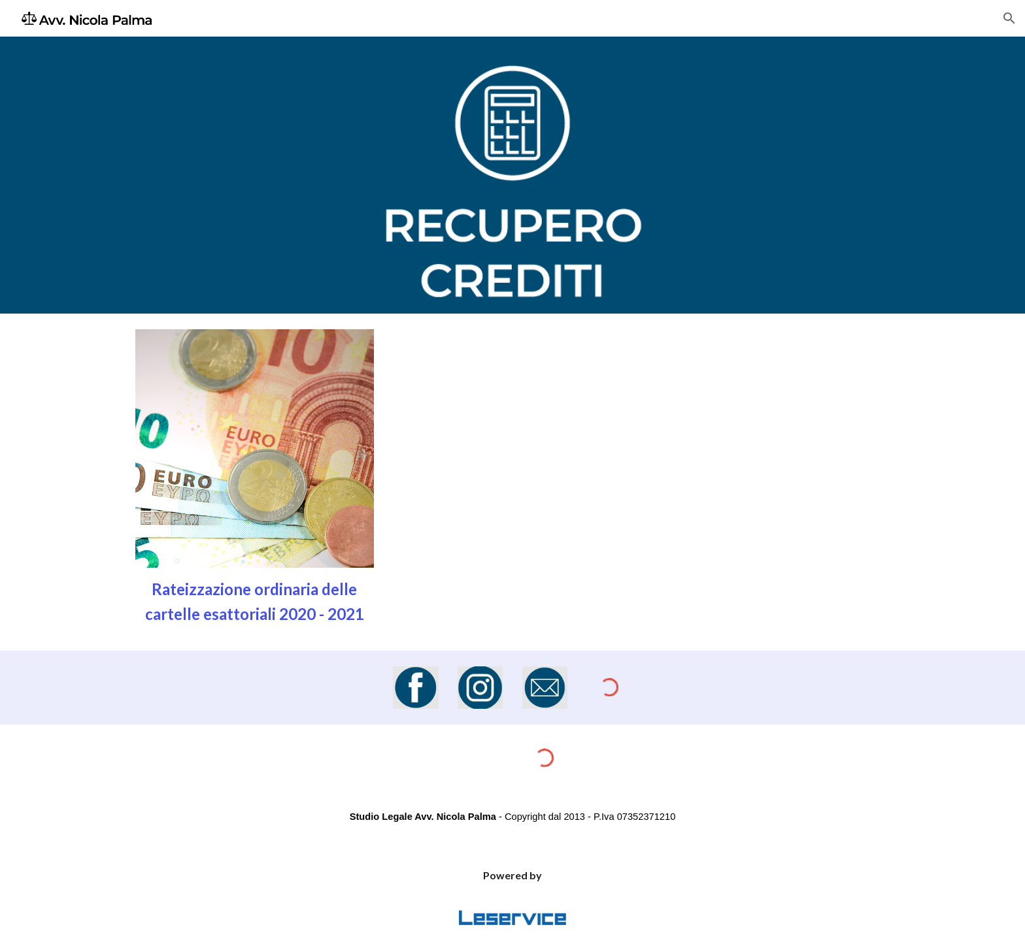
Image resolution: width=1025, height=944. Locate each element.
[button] (1009, 18)
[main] (254, 601)
